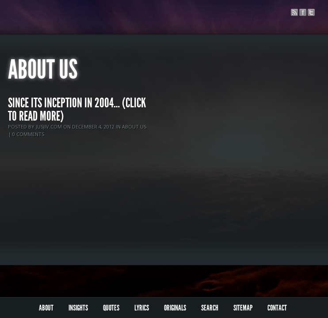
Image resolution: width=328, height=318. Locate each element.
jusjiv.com (49, 126)
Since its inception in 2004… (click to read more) (77, 109)
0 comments (28, 134)
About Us (134, 126)
